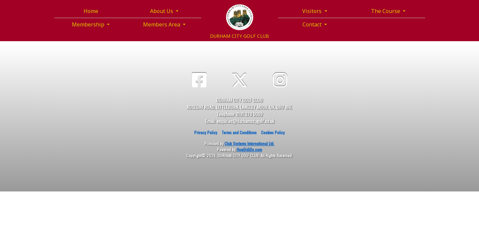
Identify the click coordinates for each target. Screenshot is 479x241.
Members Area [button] (162, 24)
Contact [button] (313, 24)
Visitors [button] (312, 11)
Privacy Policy (205, 132)
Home (91, 11)
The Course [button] (386, 11)
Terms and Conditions (239, 132)
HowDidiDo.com (249, 149)
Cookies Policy (273, 132)
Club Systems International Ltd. (249, 143)
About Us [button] (162, 11)
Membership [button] (89, 24)
